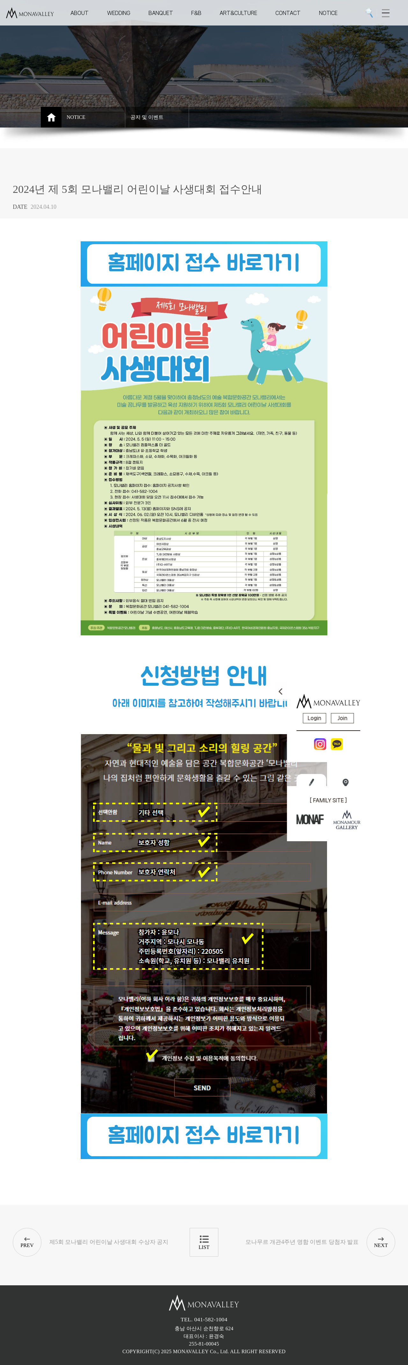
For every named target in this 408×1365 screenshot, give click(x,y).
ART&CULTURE (238, 13)
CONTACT (288, 13)
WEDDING (118, 13)
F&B (196, 13)
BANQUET (161, 13)
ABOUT (79, 13)
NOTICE (328, 13)
